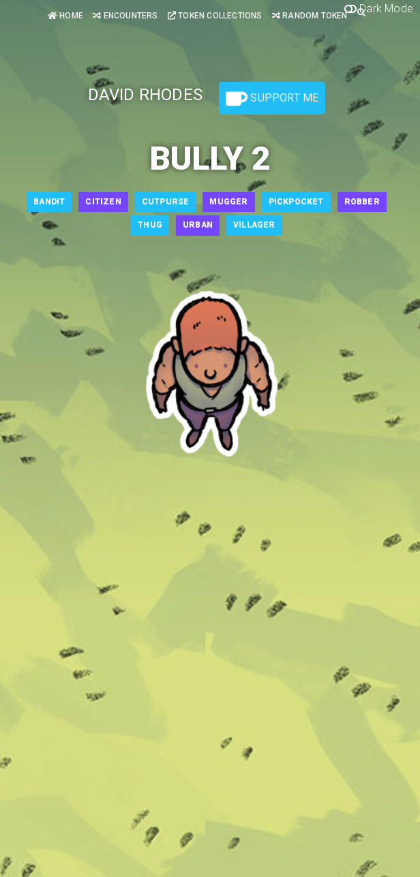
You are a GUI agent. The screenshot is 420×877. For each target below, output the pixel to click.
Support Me (272, 99)
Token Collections (215, 15)
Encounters (125, 15)
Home (65, 15)
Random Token (310, 15)
